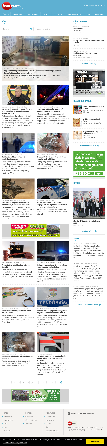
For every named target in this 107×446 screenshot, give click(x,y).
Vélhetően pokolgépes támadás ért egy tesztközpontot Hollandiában (52, 266)
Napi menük (58, 14)
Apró (88, 14)
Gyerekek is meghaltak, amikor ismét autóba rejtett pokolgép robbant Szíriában (51, 358)
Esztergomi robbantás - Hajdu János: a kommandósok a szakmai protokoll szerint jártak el (17, 111)
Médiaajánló (50, 413)
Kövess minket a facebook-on (82, 413)
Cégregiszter (33, 14)
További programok (87, 146)
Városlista (25, 6)
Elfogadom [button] (95, 441)
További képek (88, 231)
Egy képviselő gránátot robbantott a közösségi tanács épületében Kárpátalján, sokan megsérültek (32, 72)
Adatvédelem (50, 417)
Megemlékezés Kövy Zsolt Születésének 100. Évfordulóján (93, 133)
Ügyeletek (7, 431)
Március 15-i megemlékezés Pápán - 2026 (87, 222)
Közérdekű (28, 413)
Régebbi (61, 382)
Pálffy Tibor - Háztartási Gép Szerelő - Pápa (88, 41)
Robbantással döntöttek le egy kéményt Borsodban (17, 357)
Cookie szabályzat (52, 431)
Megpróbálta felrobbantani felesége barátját (16, 266)
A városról (29, 417)
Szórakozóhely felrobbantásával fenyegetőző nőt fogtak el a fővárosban (52, 203)
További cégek (87, 64)
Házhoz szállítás (74, 14)
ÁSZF (47, 427)
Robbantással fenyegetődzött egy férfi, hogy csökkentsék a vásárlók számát (52, 311)
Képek (45, 14)
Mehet (31, 29)
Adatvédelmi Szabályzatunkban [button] (15, 443)
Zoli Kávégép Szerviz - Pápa (85, 53)
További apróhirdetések (88, 305)
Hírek (5, 14)
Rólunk (49, 424)
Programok (17, 14)
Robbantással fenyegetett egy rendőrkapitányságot (13, 158)
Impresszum (50, 420)
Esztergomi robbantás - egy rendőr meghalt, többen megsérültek (50, 110)
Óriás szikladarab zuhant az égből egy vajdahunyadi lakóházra (51, 158)
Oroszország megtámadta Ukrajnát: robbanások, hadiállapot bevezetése (16, 203)
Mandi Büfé (78, 28)
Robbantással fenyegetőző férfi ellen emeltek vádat (16, 311)
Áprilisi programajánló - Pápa (92, 120)
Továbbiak (99, 14)
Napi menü (28, 424)
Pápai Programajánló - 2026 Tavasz (93, 107)
